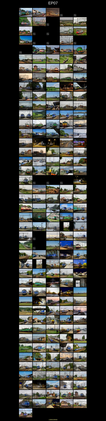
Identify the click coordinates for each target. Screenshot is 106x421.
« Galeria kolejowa (53, 419)
